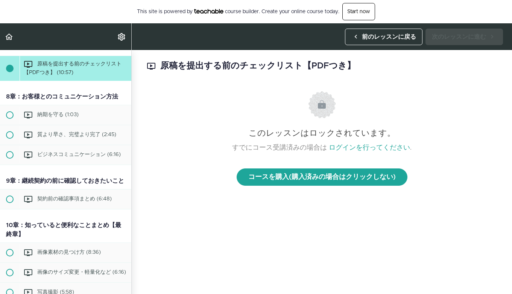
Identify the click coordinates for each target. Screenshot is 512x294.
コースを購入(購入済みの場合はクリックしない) (322, 177)
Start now (358, 11)
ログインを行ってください (369, 147)
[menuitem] (121, 36)
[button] (9, 36)
